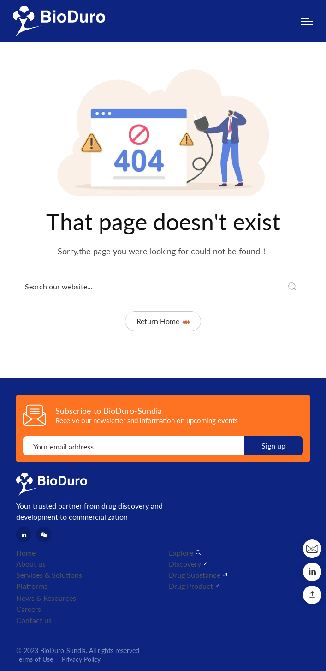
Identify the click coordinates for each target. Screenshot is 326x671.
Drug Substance (194, 574)
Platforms (31, 585)
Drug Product (191, 585)
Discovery (185, 563)
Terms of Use (34, 659)
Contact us (34, 620)
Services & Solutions (49, 574)
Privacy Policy (81, 659)
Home (26, 552)
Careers (28, 609)
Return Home (163, 321)
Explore (181, 552)
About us (31, 563)
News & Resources (46, 597)
